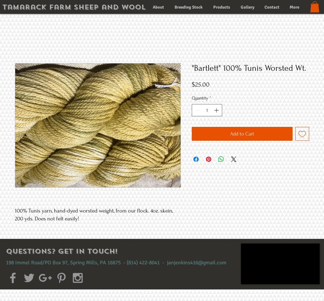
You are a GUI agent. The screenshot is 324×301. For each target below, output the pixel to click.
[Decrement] (197, 110)
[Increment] (217, 110)
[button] (314, 6)
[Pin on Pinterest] (209, 159)
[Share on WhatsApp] (221, 159)
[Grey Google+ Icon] (45, 278)
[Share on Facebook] (196, 159)
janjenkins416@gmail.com (196, 262)
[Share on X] (234, 159)
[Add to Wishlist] (302, 134)
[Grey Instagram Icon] (78, 278)
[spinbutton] (207, 110)
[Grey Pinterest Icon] (61, 278)
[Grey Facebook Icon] (13, 278)
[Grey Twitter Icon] (29, 278)
